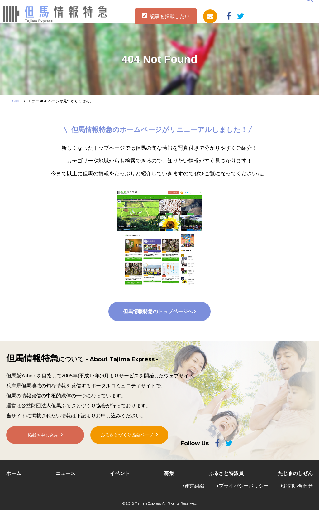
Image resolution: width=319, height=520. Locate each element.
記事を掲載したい (170, 16)
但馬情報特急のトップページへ (158, 321)
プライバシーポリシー (244, 496)
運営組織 (194, 496)
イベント (120, 483)
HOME (15, 101)
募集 (169, 483)
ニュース (65, 483)
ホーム (13, 483)
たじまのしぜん (295, 483)
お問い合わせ (298, 496)
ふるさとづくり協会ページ (127, 449)
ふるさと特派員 (226, 483)
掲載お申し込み (43, 450)
